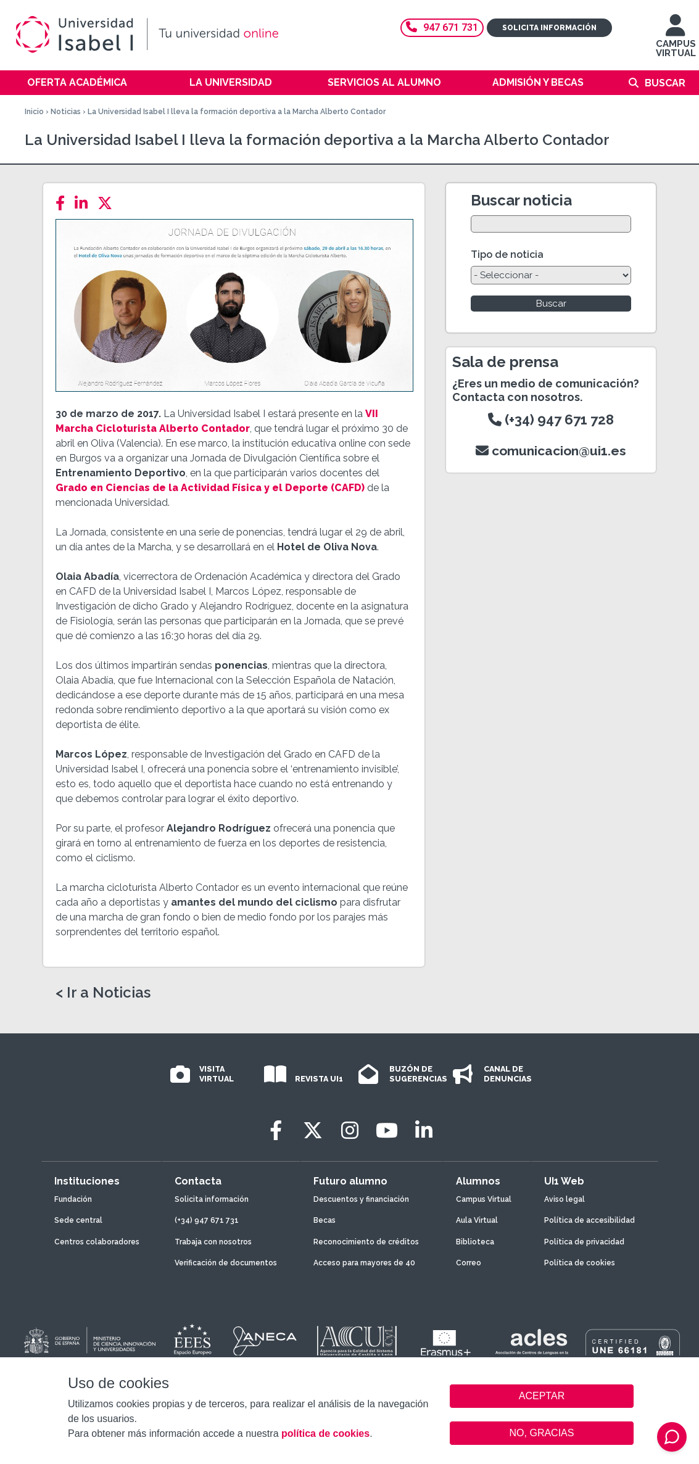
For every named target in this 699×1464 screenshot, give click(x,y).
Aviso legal (564, 1199)
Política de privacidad (584, 1242)
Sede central (78, 1220)
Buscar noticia (521, 200)
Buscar (665, 83)
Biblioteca (475, 1242)
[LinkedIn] (85, 203)
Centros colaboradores (96, 1242)
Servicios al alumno (384, 82)
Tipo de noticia (507, 254)
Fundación (73, 1199)
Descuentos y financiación (361, 1199)
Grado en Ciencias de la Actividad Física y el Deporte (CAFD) (210, 488)
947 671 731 (442, 27)
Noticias (66, 111)
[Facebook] (64, 203)
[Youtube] (387, 1130)
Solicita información (549, 27)
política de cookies (325, 1433)
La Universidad (230, 82)
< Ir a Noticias (103, 992)
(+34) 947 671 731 (207, 1220)
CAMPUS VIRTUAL (676, 42)
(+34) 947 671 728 (551, 419)
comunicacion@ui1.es (551, 450)
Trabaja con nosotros (213, 1242)
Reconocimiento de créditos (366, 1242)
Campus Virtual (483, 1199)
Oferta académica (77, 82)
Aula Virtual (477, 1220)
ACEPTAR (541, 1396)
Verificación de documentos (226, 1263)
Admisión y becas (538, 82)
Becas (324, 1220)
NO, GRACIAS (542, 1433)
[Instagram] (349, 1130)
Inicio (34, 111)
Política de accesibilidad (589, 1220)
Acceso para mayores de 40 (364, 1263)
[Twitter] (108, 203)
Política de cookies (579, 1263)
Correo (468, 1263)
